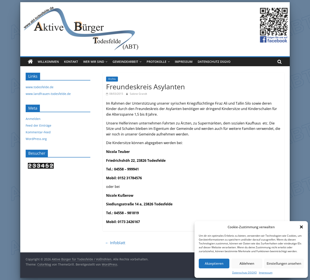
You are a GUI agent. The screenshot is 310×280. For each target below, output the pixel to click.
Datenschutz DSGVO (244, 272)
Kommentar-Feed (38, 132)
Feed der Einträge (38, 125)
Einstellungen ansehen (284, 263)
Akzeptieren (214, 263)
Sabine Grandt (138, 94)
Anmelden (33, 119)
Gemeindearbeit (125, 62)
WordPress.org (36, 139)
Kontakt (71, 62)
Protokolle (156, 62)
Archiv (112, 79)
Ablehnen (247, 263)
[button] (301, 227)
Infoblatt (115, 242)
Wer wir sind (93, 62)
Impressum (265, 272)
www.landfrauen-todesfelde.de (48, 94)
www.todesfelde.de (39, 87)
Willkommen (48, 62)
